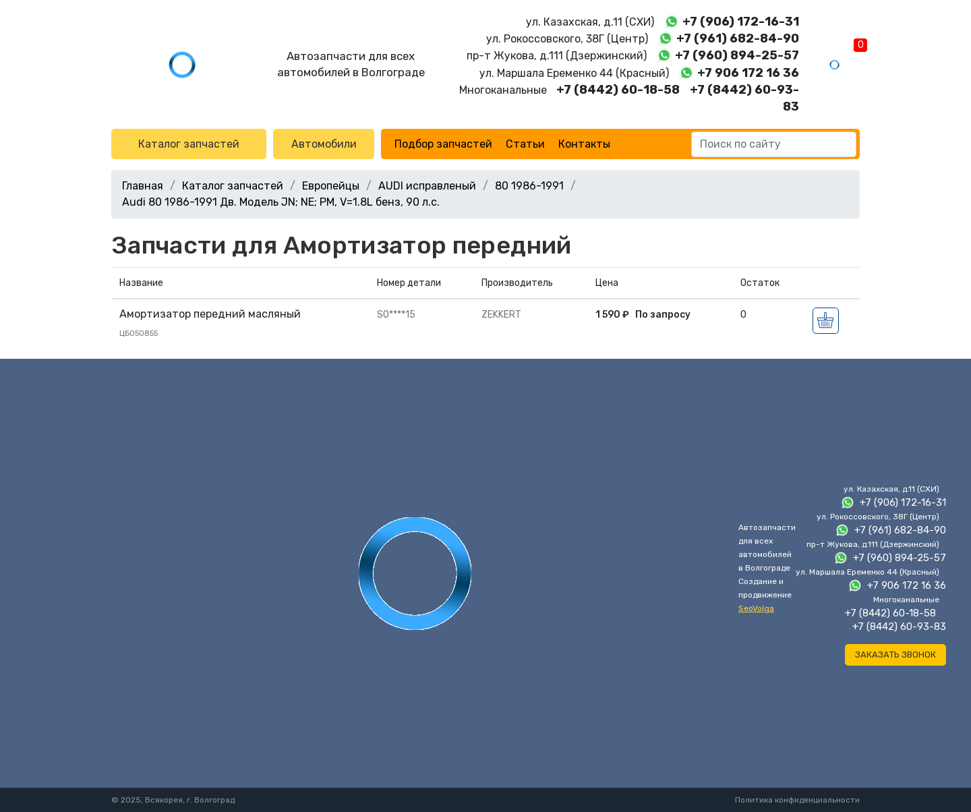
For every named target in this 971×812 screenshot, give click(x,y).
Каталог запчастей (188, 144)
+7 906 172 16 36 (748, 72)
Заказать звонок (895, 654)
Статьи (525, 144)
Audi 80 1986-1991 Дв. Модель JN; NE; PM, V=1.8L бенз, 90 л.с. (281, 202)
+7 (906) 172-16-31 (740, 21)
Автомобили (324, 144)
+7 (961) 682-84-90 (737, 38)
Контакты (584, 144)
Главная (142, 185)
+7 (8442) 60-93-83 (899, 626)
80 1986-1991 (529, 185)
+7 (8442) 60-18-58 (618, 89)
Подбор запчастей (443, 144)
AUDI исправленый (427, 185)
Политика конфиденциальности (797, 800)
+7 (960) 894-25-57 (737, 55)
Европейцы (330, 185)
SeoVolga (756, 608)
